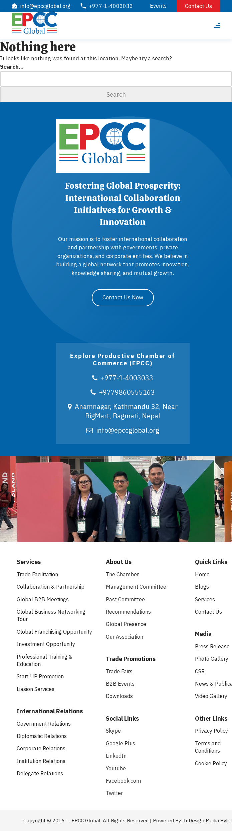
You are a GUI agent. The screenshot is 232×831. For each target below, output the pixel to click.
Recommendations (128, 611)
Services (205, 599)
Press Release (212, 646)
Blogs (202, 586)
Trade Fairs (119, 671)
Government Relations (44, 723)
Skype (113, 730)
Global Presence (126, 624)
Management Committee (136, 586)
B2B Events (120, 683)
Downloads (119, 696)
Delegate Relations (40, 773)
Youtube (116, 768)
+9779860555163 (122, 392)
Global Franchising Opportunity (54, 631)
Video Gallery (211, 696)
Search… (12, 66)
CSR (200, 671)
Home (202, 574)
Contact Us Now (122, 297)
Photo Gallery (211, 658)
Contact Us (198, 6)
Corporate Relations (41, 748)
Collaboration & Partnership (50, 586)
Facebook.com (123, 780)
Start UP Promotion (40, 676)
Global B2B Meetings (43, 599)
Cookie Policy (211, 763)
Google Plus (120, 743)
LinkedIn (116, 755)
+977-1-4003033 (122, 377)
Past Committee (125, 599)
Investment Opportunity (46, 644)
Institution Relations (41, 761)
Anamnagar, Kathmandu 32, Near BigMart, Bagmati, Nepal (123, 411)
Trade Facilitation (37, 574)
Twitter (114, 793)
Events (158, 5)
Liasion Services (35, 689)
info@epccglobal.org (122, 430)
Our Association (124, 636)
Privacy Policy (211, 730)
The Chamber (122, 574)
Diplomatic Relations (42, 736)
